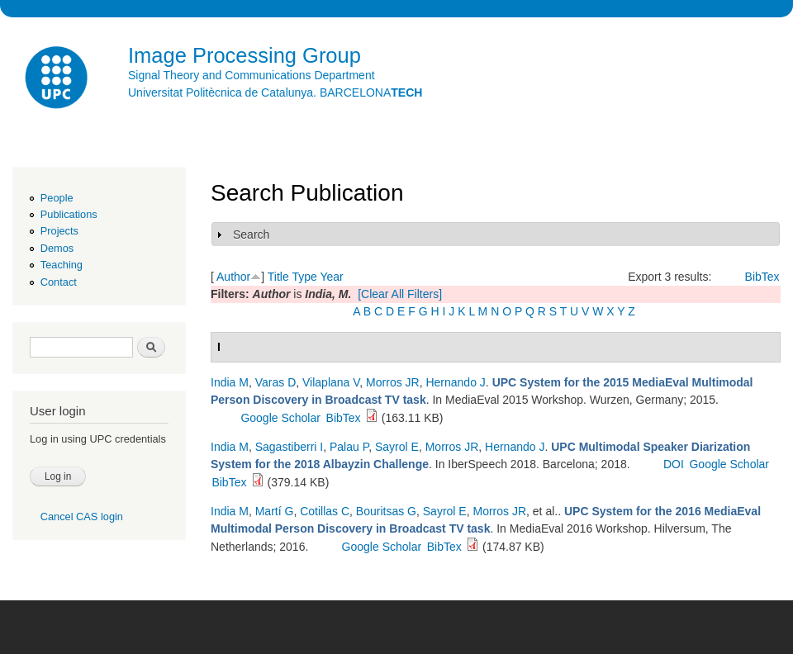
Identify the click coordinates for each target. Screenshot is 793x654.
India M (230, 382)
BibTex (762, 276)
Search (251, 234)
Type (304, 276)
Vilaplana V (330, 382)
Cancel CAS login (81, 516)
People (57, 198)
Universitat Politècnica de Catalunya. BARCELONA (275, 92)
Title (278, 276)
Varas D (276, 382)
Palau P (349, 446)
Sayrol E (397, 446)
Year (331, 276)
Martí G (274, 511)
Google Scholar (280, 417)
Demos (57, 248)
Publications (68, 214)
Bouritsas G (386, 511)
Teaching (61, 264)
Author (233, 276)
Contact (58, 282)
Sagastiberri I (289, 446)
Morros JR (393, 382)
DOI (673, 464)
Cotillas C (324, 511)
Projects (59, 231)
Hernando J (455, 382)
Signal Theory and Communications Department (251, 75)
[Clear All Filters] (400, 294)
